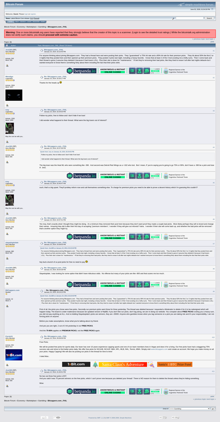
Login (29, 21)
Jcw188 (8, 50)
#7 (214, 244)
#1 (214, 51)
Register (36, 21)
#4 (214, 147)
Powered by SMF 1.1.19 (97, 418)
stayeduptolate (11, 243)
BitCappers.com (12, 290)
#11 (213, 371)
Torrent (36, 18)
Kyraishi (9, 336)
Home (10, 21)
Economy (21, 27)
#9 (214, 291)
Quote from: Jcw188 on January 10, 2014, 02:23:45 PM (58, 248)
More (43, 21)
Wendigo (9, 77)
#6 (214, 219)
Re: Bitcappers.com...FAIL (55, 77)
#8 (214, 269)
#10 (213, 337)
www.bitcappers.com (159, 349)
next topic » (210, 39)
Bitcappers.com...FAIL (57, 27)
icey (7, 110)
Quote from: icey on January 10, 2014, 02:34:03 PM (57, 152)
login (26, 14)
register (33, 14)
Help (17, 21)
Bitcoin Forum (9, 27)
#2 (214, 77)
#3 (214, 111)
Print (212, 42)
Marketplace (31, 27)
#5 (214, 183)
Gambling (42, 27)
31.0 (31, 18)
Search (23, 21)
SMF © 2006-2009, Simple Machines (119, 418)
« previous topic (198, 39)
